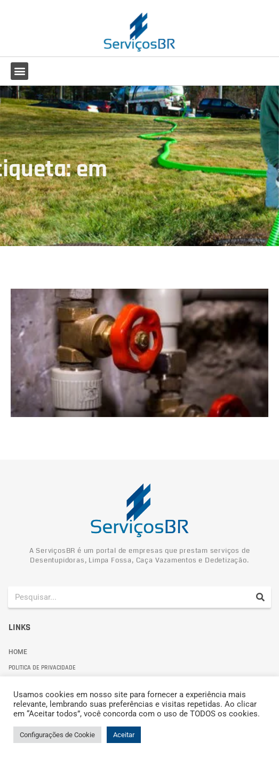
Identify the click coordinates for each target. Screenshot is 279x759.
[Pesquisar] (260, 597)
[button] (19, 71)
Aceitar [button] (123, 735)
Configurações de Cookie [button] (57, 735)
